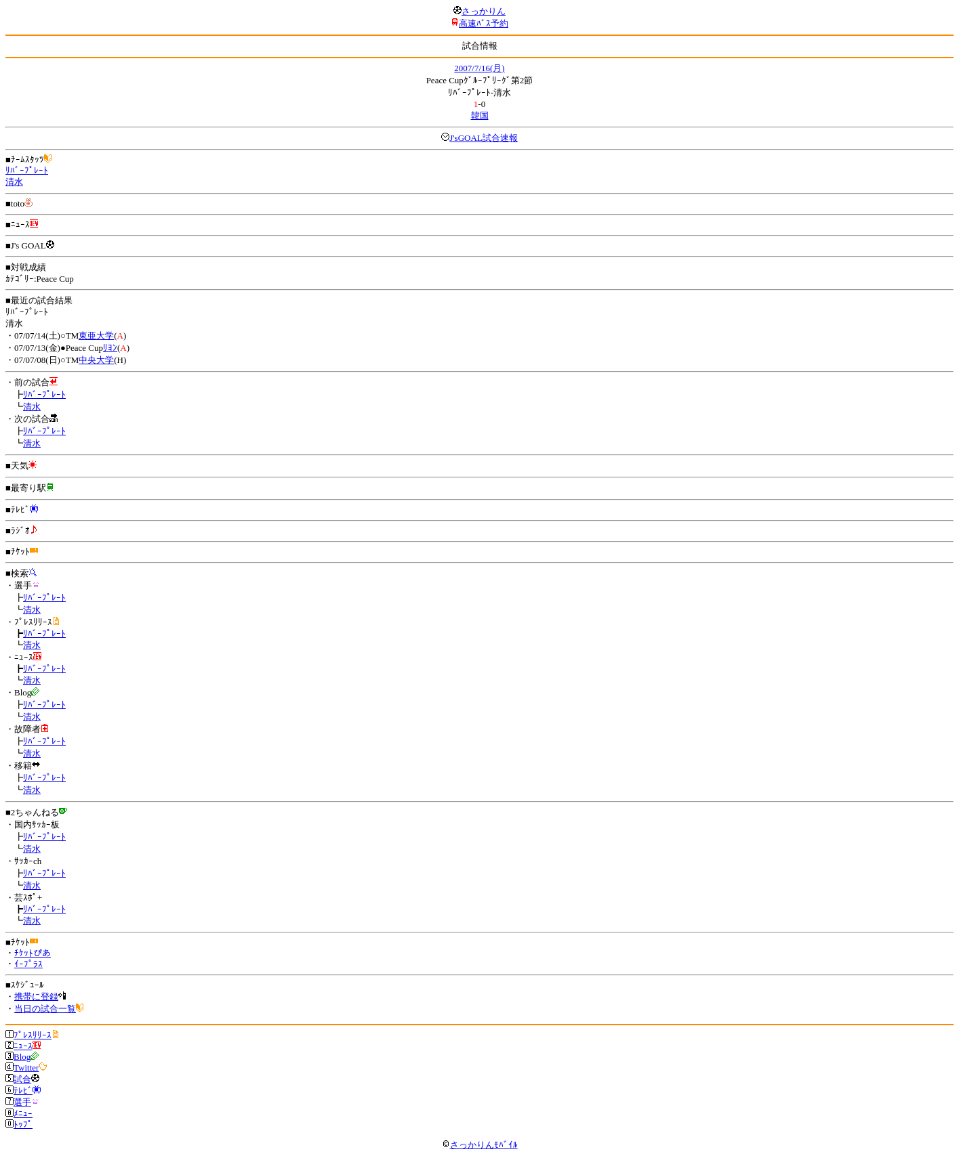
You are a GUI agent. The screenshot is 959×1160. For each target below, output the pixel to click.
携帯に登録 (36, 996)
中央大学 (96, 360)
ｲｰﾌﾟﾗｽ (28, 964)
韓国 (480, 115)
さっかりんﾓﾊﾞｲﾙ (480, 1145)
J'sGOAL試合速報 (483, 138)
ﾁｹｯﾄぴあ (32, 953)
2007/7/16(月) (479, 68)
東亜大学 (96, 335)
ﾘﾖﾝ (110, 348)
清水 (14, 182)
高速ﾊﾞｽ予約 (483, 23)
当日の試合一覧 (45, 1009)
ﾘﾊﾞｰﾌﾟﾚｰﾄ (26, 170)
